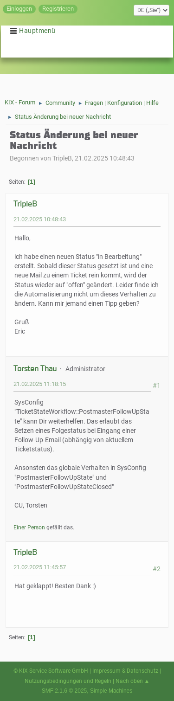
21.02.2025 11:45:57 (39, 567)
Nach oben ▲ (133, 681)
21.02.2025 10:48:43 (39, 219)
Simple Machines (111, 691)
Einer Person (29, 527)
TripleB (25, 204)
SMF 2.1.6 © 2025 (64, 691)
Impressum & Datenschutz (125, 671)
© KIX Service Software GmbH (50, 671)
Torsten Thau (35, 368)
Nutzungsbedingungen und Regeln (68, 681)
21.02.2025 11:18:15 (39, 383)
